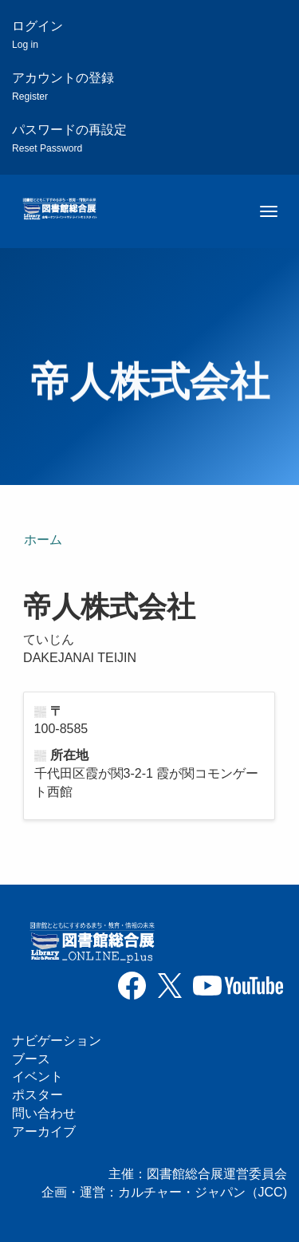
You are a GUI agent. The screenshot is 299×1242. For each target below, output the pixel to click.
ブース (31, 1059)
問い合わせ (44, 1113)
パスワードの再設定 (69, 138)
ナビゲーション (56, 1040)
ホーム (43, 539)
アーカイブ (44, 1131)
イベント (37, 1076)
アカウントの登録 (63, 86)
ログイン (37, 34)
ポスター (37, 1095)
